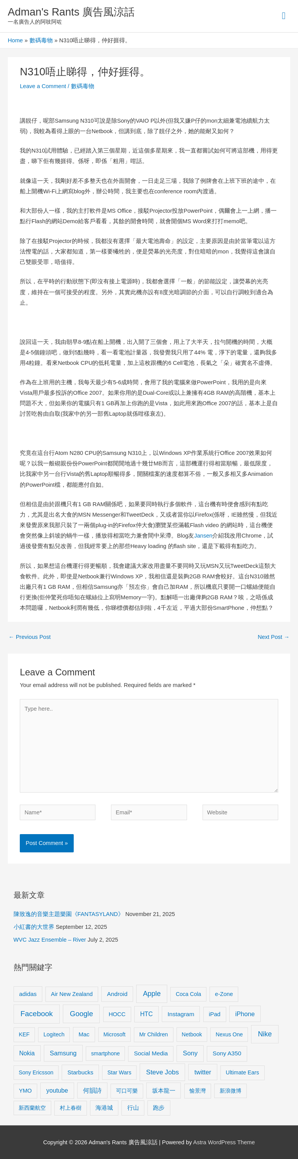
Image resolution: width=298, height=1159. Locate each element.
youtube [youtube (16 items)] (57, 1090)
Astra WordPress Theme (224, 1142)
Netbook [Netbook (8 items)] (192, 1034)
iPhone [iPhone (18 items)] (245, 1013)
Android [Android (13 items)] (117, 994)
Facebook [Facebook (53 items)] (37, 1014)
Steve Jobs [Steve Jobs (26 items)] (162, 1072)
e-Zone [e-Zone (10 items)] (224, 994)
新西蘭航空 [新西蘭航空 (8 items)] (32, 1108)
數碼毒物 (82, 86)
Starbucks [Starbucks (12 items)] (81, 1072)
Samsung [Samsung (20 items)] (63, 1053)
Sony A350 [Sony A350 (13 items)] (227, 1053)
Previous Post (30, 637)
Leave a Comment (43, 86)
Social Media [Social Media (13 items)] (151, 1053)
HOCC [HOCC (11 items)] (117, 1014)
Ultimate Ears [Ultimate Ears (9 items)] (242, 1072)
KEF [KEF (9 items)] (24, 1034)
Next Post (273, 637)
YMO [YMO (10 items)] (25, 1091)
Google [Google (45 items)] (81, 1014)
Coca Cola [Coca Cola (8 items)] (188, 994)
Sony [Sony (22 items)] (190, 1053)
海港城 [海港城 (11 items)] (104, 1108)
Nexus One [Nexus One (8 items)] (229, 1034)
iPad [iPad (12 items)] (214, 1014)
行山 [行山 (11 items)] (133, 1108)
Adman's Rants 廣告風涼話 (71, 12)
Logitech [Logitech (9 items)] (53, 1034)
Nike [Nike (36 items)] (265, 1034)
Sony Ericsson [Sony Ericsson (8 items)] (36, 1072)
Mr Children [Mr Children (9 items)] (153, 1034)
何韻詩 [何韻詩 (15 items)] (92, 1090)
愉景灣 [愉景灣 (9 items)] (197, 1091)
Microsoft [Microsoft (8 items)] (115, 1034)
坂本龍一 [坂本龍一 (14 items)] (163, 1090)
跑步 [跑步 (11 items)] (159, 1108)
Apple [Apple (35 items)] (152, 994)
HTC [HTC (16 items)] (146, 1014)
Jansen (203, 536)
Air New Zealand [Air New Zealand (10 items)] (72, 994)
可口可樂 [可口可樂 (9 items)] (127, 1091)
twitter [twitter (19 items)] (202, 1072)
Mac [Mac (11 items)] (84, 1034)
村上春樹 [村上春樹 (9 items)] (70, 1108)
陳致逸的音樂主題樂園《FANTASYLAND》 (69, 914)
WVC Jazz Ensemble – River (50, 940)
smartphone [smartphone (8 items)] (105, 1053)
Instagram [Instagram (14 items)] (181, 1014)
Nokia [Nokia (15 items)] (27, 1053)
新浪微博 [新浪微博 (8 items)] (230, 1091)
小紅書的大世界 (34, 927)
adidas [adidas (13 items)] (27, 994)
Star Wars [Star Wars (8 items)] (119, 1072)
